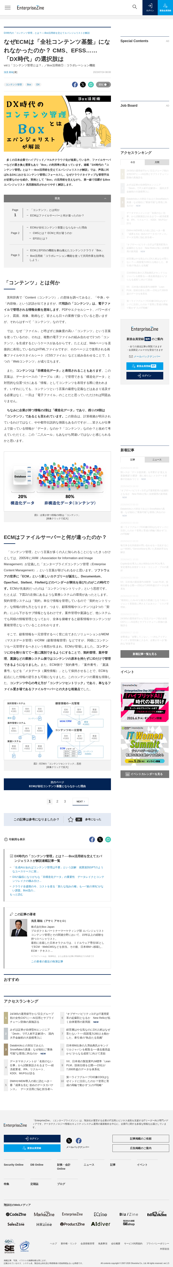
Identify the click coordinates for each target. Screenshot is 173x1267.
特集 (6, 1252)
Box (29, 84)
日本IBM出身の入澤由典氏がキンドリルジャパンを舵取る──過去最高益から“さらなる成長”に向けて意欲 (88, 1118)
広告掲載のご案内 (140, 1216)
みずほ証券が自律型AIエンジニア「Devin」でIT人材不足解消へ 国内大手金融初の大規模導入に (32, 1102)
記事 (132, 459)
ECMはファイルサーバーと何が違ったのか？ (57, 215)
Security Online (13, 1233)
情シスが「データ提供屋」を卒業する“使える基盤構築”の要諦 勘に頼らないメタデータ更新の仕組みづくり (143, 475)
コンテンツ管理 (14, 84)
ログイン (144, 376)
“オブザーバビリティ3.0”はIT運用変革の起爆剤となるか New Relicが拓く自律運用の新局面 (88, 1086)
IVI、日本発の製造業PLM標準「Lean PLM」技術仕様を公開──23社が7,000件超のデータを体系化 (88, 1133)
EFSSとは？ (40, 238)
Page (15, 233)
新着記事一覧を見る (145, 654)
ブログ (61, 1252)
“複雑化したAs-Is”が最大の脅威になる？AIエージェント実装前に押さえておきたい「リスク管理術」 (144, 603)
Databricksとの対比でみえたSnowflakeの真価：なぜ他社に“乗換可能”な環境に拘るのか (31, 1118)
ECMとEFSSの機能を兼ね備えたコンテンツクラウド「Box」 (67, 250)
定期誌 (34, 1252)
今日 (132, 162)
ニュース (157, 459)
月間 (157, 162)
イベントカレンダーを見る (144, 774)
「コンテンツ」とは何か (45, 209)
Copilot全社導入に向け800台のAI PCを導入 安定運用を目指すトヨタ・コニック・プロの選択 (144, 567)
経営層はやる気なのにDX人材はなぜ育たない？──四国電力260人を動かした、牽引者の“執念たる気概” (88, 1102)
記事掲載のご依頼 (140, 1207)
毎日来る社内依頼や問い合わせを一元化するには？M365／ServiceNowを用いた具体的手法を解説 (144, 549)
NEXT (81, 801)
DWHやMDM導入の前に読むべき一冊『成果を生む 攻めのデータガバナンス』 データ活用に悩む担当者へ (31, 1153)
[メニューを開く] (7, 7)
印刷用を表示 (14, 907)
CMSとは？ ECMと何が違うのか (52, 233)
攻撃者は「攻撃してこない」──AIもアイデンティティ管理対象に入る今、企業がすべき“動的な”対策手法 (143, 640)
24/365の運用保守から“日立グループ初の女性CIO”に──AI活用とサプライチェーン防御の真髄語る (32, 1086)
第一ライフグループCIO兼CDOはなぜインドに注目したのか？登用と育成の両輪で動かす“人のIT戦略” (87, 1149)
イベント (142, 1233)
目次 (81, 198)
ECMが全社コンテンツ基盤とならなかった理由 (58, 227)
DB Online (36, 1233)
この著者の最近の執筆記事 (47, 1030)
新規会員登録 (144, 366)
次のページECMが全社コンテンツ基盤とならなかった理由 (57, 784)
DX (38, 84)
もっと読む (16, 962)
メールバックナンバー (144, 356)
